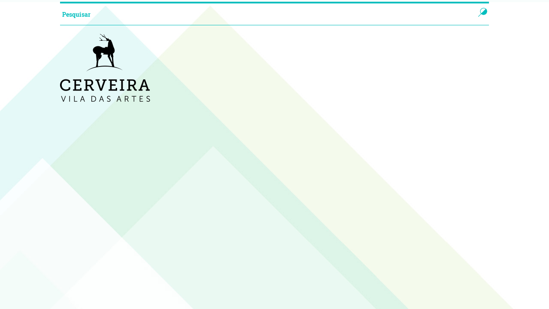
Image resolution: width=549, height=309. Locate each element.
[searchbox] (259, 14)
